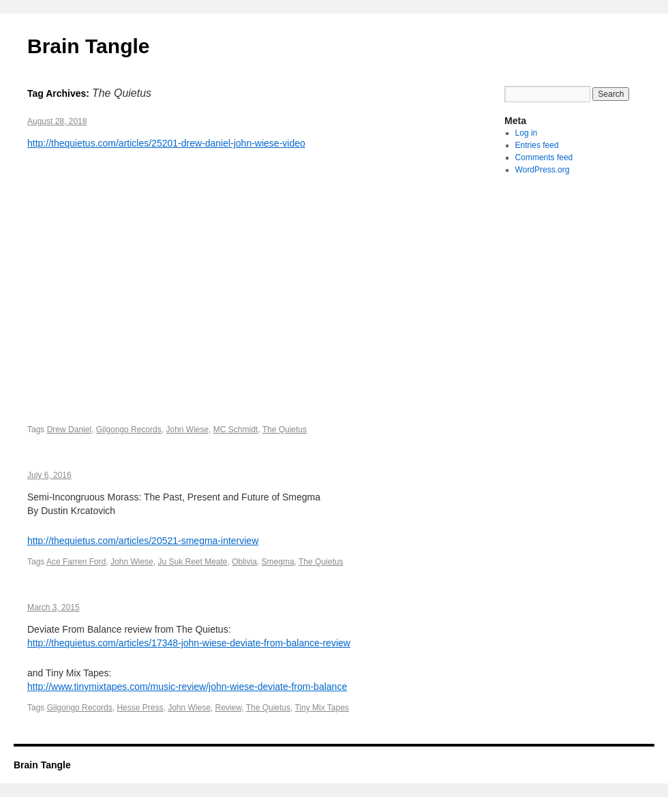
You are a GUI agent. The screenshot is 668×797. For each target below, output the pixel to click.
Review (228, 707)
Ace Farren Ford (76, 562)
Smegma (278, 562)
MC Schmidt (235, 429)
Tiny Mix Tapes (321, 707)
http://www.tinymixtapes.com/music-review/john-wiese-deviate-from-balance (187, 686)
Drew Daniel (69, 429)
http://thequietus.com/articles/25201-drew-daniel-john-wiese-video (166, 143)
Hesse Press (140, 707)
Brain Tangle (88, 46)
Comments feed (544, 157)
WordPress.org (542, 170)
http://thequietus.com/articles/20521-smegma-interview (142, 540)
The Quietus (284, 429)
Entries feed (537, 145)
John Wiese (187, 429)
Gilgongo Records (129, 429)
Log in (526, 133)
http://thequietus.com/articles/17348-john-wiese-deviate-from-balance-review (188, 642)
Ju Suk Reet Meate (192, 562)
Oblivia (244, 562)
